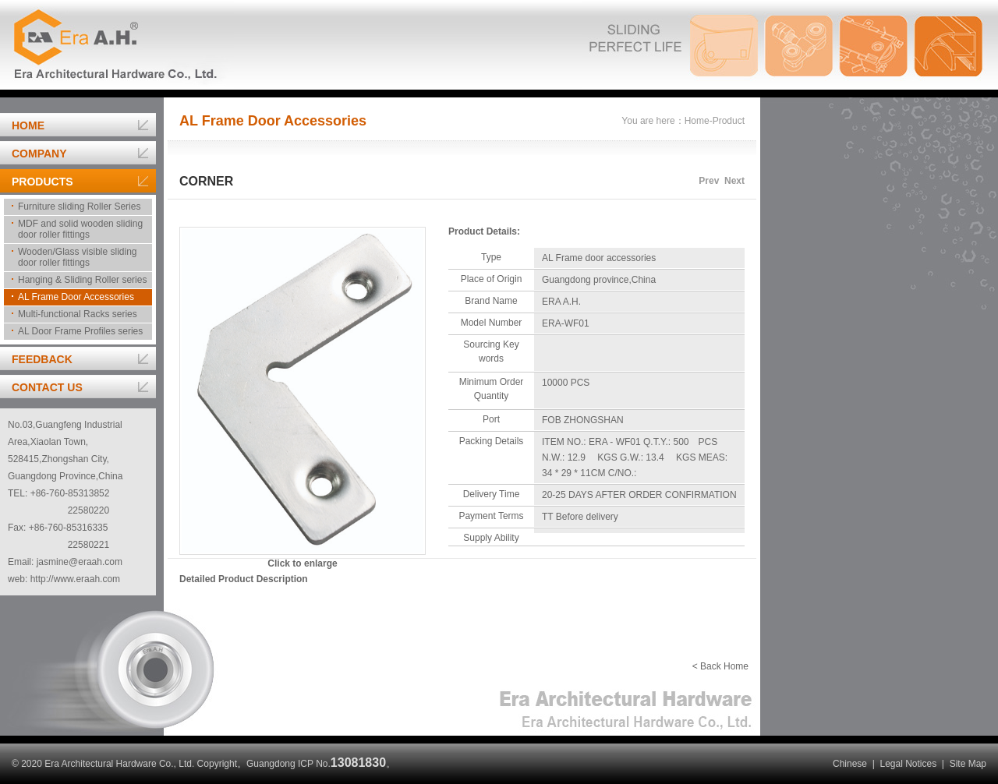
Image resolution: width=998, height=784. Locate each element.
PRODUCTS (42, 181)
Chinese (850, 763)
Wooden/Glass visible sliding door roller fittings (77, 257)
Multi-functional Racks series (77, 314)
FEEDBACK (42, 359)
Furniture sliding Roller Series (79, 206)
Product (729, 120)
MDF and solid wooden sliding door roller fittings (80, 229)
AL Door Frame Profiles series (80, 331)
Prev (709, 180)
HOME (28, 125)
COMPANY (39, 153)
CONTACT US (47, 387)
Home (697, 120)
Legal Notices (907, 763)
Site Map (968, 763)
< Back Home (720, 666)
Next (734, 180)
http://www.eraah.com (75, 579)
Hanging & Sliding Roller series (82, 279)
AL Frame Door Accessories (76, 296)
